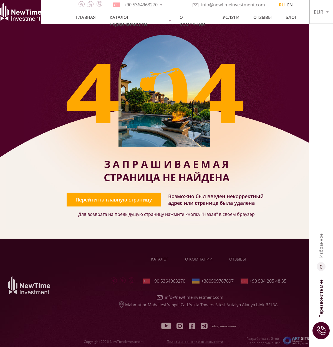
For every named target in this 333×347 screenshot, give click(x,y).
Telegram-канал (218, 326)
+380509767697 (213, 281)
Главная (86, 17)
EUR (318, 12)
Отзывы (262, 17)
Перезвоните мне (321, 309)
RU (282, 4)
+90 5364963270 (164, 281)
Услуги (231, 17)
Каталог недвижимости (128, 20)
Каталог (159, 259)
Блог (291, 17)
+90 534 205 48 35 (263, 281)
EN (290, 4)
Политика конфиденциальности (195, 341)
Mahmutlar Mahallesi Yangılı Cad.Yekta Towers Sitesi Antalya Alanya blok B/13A (198, 304)
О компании (192, 20)
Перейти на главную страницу (113, 199)
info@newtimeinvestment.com (229, 5)
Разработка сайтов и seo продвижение (263, 340)
